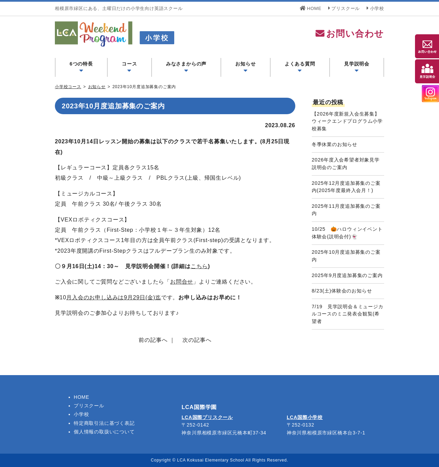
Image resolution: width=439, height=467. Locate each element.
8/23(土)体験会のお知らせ (342, 291)
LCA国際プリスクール (207, 417)
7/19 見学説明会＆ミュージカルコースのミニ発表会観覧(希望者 (347, 314)
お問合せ (181, 282)
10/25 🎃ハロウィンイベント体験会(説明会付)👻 (347, 232)
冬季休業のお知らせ (334, 144)
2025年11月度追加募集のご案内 (346, 209)
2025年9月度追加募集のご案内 (347, 275)
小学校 (375, 8)
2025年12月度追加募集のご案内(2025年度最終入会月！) (346, 186)
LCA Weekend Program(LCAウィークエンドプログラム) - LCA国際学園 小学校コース (148, 34)
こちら (199, 266)
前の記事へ (153, 340)
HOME (310, 8)
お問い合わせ (349, 33)
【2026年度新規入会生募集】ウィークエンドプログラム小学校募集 (347, 121)
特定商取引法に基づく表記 (104, 423)
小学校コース (68, 86)
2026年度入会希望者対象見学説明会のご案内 (346, 163)
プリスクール (344, 8)
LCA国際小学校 (305, 417)
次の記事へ (196, 340)
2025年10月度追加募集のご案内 (346, 255)
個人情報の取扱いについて (104, 431)
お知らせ (97, 86)
